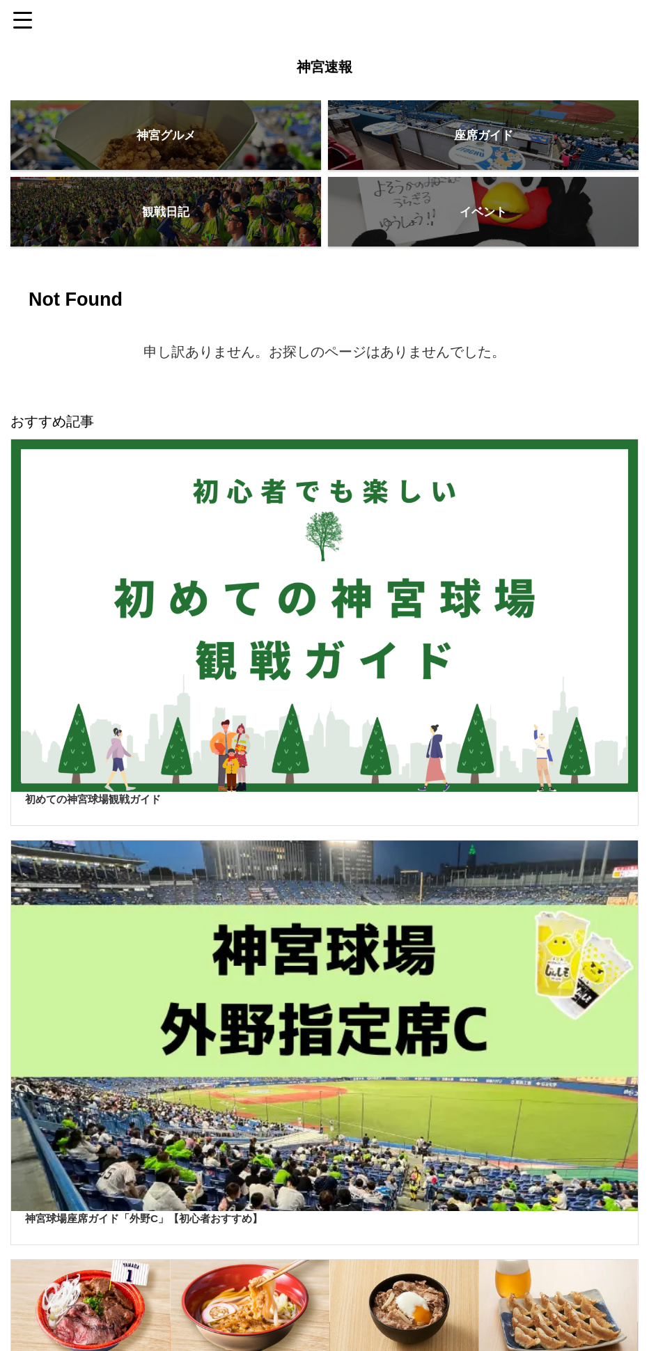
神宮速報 (324, 67)
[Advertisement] (317, 1149)
